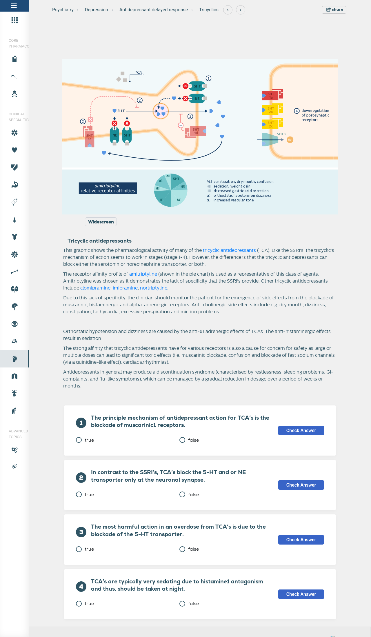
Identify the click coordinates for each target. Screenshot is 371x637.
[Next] (240, 9)
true (85, 440)
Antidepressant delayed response (153, 9)
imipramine (125, 288)
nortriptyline (153, 288)
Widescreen (101, 222)
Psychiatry (63, 9)
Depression (96, 9)
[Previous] (227, 9)
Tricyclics (209, 9)
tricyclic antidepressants (229, 250)
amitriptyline (143, 274)
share (334, 9)
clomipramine (95, 288)
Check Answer (301, 430)
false (189, 440)
